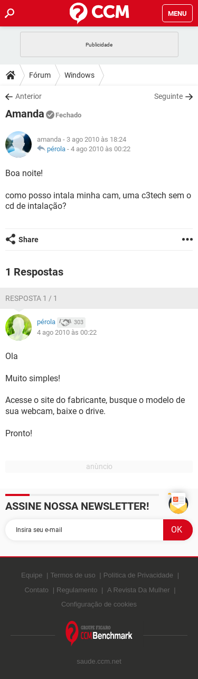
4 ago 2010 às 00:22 (100, 149)
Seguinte (168, 96)
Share (28, 239)
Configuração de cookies (99, 604)
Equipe (31, 575)
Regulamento (76, 590)
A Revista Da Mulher (138, 590)
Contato (36, 590)
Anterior (28, 96)
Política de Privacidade (138, 575)
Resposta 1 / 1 (31, 298)
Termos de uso (72, 575)
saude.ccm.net (99, 661)
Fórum (40, 75)
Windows (79, 75)
